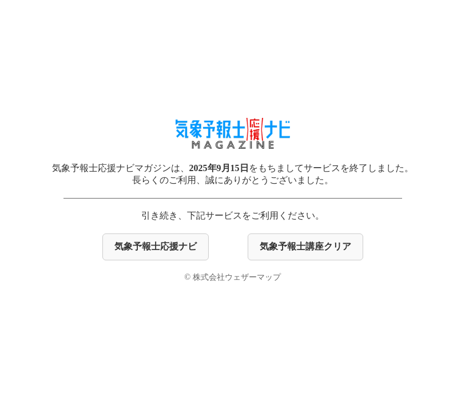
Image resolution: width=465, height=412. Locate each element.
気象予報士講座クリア (305, 246)
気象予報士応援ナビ (155, 246)
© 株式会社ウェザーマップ (232, 277)
